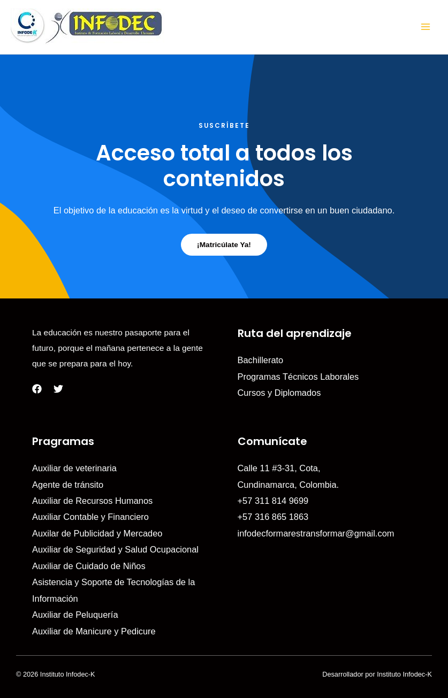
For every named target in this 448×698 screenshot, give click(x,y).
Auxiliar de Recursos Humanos (92, 500)
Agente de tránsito (67, 484)
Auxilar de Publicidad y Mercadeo (97, 533)
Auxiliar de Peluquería (75, 614)
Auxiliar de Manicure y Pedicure (94, 631)
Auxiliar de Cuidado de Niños (89, 566)
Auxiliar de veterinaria (74, 468)
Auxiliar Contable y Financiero (90, 516)
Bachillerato (261, 360)
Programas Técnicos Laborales (298, 376)
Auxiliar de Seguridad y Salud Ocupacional (115, 549)
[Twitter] (58, 389)
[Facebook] (37, 389)
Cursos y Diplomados (279, 392)
